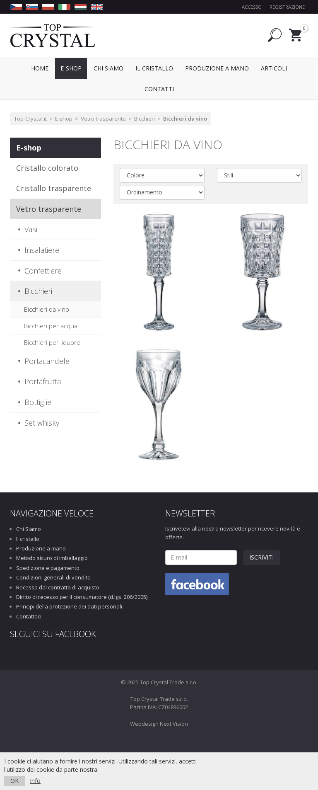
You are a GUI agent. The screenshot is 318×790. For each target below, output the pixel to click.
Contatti (159, 89)
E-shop (63, 118)
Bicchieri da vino (185, 118)
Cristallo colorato (47, 168)
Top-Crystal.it (30, 118)
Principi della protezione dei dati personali (69, 606)
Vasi (30, 229)
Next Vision (174, 723)
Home (39, 68)
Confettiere (43, 271)
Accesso (252, 7)
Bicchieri (144, 118)
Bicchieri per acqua (50, 326)
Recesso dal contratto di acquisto (57, 587)
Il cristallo (27, 539)
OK (14, 781)
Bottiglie (37, 402)
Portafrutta (42, 381)
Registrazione (287, 7)
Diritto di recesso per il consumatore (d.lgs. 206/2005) (81, 597)
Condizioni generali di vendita (53, 577)
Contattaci (28, 616)
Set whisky (41, 423)
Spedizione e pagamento (48, 568)
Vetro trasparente (103, 118)
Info (35, 781)
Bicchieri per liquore (52, 342)
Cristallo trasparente (53, 188)
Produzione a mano (41, 548)
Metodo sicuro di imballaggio (52, 558)
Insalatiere (41, 250)
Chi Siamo (28, 529)
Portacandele (47, 361)
